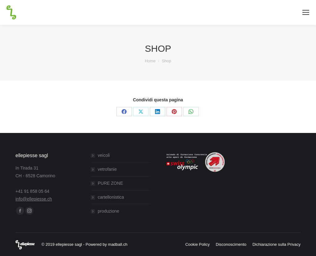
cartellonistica (111, 197)
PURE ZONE (110, 183)
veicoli (104, 155)
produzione (108, 211)
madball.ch (118, 244)
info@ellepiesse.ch (33, 198)
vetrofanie (107, 169)
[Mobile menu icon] (306, 12)
